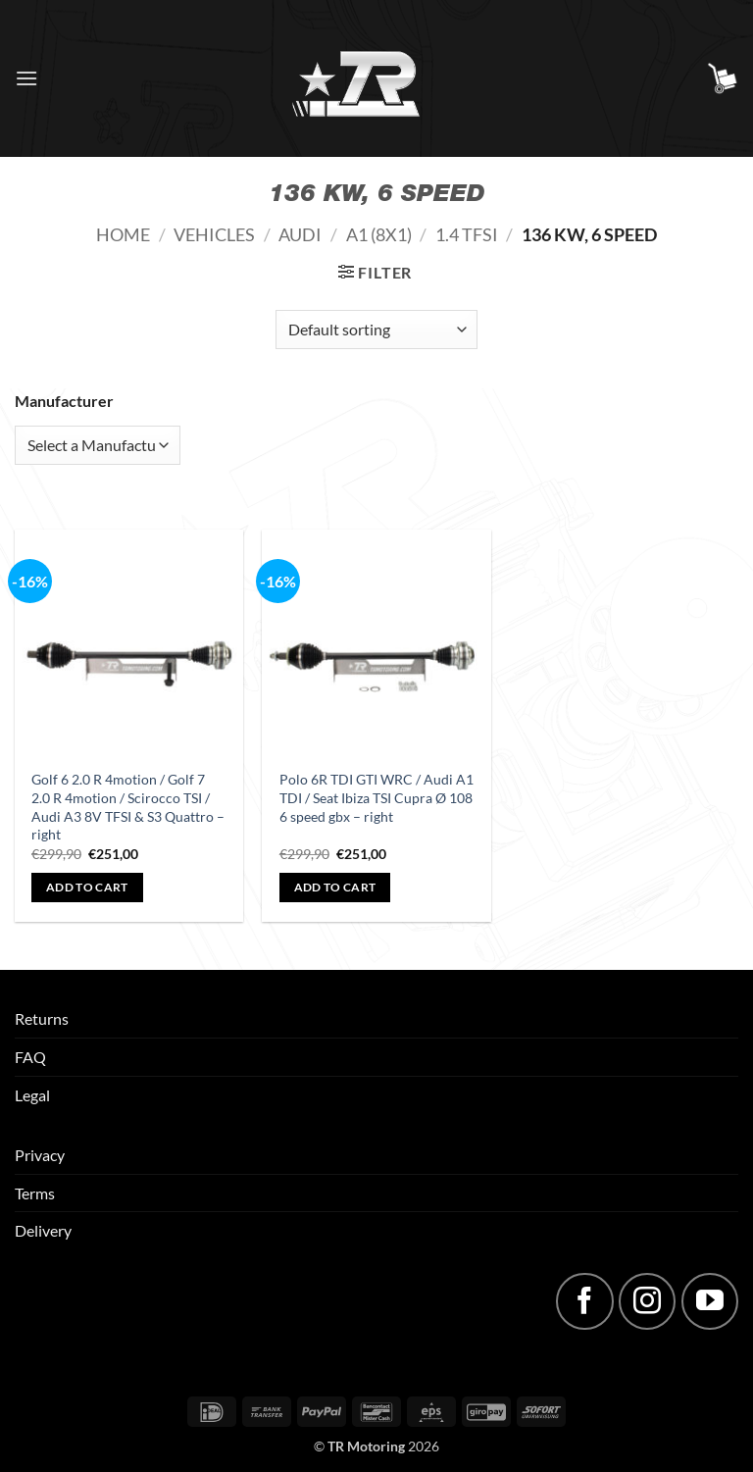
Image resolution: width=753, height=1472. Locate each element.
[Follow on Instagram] (647, 1301)
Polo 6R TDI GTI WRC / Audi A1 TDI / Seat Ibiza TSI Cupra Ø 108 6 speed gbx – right (376, 797)
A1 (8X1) (379, 234)
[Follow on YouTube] (709, 1301)
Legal (32, 1095)
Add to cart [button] (87, 887)
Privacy (40, 1154)
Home (123, 234)
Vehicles (214, 234)
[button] (26, 78)
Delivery (43, 1230)
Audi (300, 234)
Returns (42, 1018)
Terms (35, 1193)
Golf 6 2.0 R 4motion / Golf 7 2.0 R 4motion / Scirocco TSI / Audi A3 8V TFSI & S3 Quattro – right (128, 806)
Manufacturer (64, 400)
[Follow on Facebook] (584, 1301)
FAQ (30, 1056)
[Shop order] (376, 329)
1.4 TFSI (466, 234)
